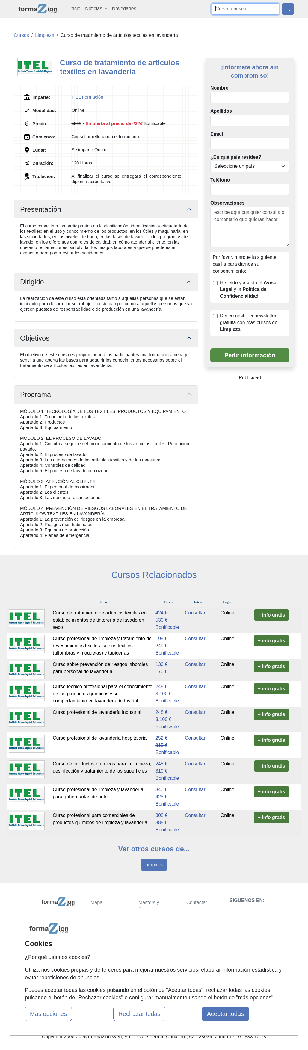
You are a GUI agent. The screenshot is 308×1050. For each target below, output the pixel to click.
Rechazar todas (139, 1013)
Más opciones (48, 1013)
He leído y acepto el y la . (248, 289)
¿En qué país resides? (235, 157)
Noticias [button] (94, 8)
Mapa (96, 902)
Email (216, 134)
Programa (35, 394)
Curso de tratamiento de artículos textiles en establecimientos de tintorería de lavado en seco (100, 620)
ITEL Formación (87, 96)
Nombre (219, 87)
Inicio (74, 8)
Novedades (124, 8)
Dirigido (32, 282)
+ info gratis (271, 614)
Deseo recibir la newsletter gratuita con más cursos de (248, 322)
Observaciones (227, 203)
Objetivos (34, 338)
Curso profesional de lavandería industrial (97, 712)
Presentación (40, 209)
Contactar (196, 902)
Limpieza (154, 864)
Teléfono (220, 179)
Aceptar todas (225, 1013)
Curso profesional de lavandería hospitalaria (100, 738)
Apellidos (221, 111)
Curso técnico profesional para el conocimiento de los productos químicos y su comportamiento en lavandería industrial (103, 693)
